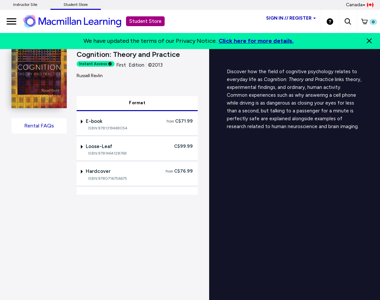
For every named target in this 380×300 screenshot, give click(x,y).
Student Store (75, 4)
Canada (359, 5)
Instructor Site (25, 4)
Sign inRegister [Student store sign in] (291, 18)
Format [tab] (137, 102)
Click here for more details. (256, 40)
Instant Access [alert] (95, 64)
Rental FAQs (39, 126)
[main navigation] (11, 21)
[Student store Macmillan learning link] (77, 21)
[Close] (369, 41)
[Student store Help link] (330, 21)
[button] (348, 21)
